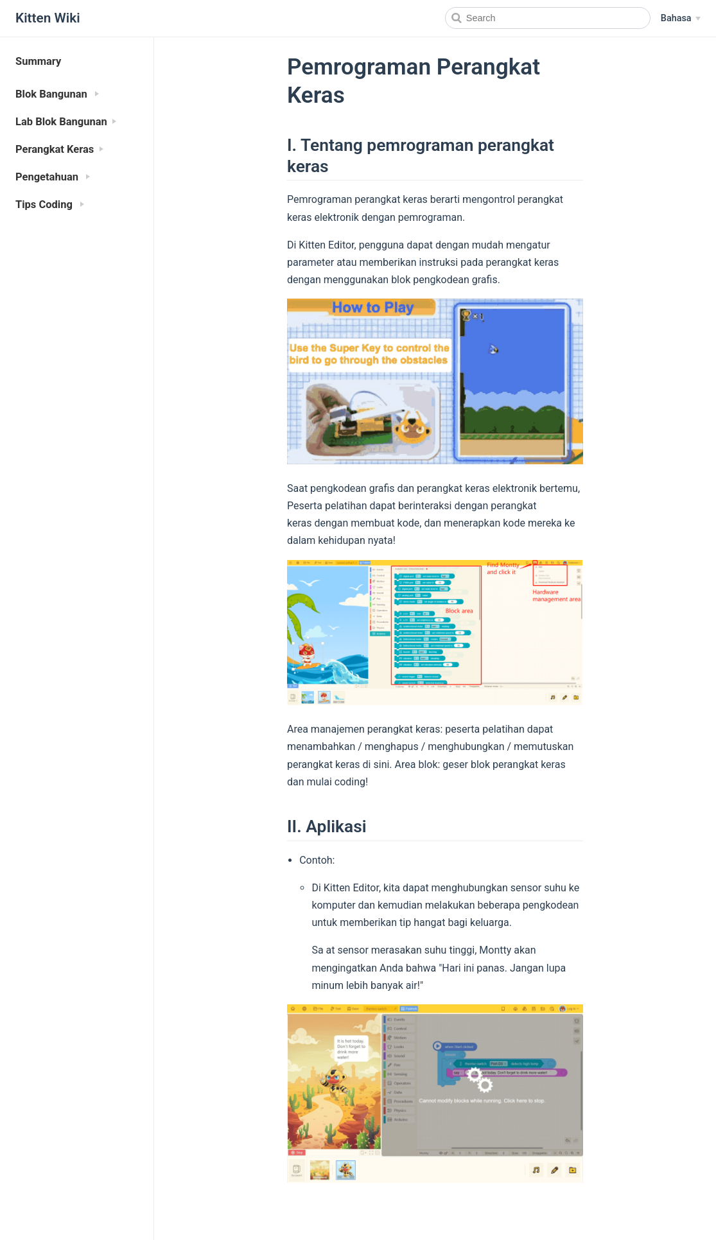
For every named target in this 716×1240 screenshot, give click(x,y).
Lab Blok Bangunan (61, 122)
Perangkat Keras (54, 149)
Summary (38, 61)
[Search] (548, 18)
